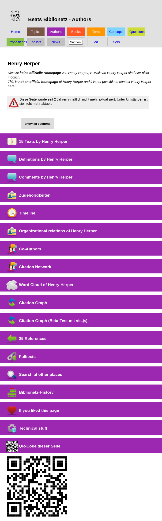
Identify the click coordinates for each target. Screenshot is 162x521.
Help (116, 42)
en (96, 42)
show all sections (37, 123)
